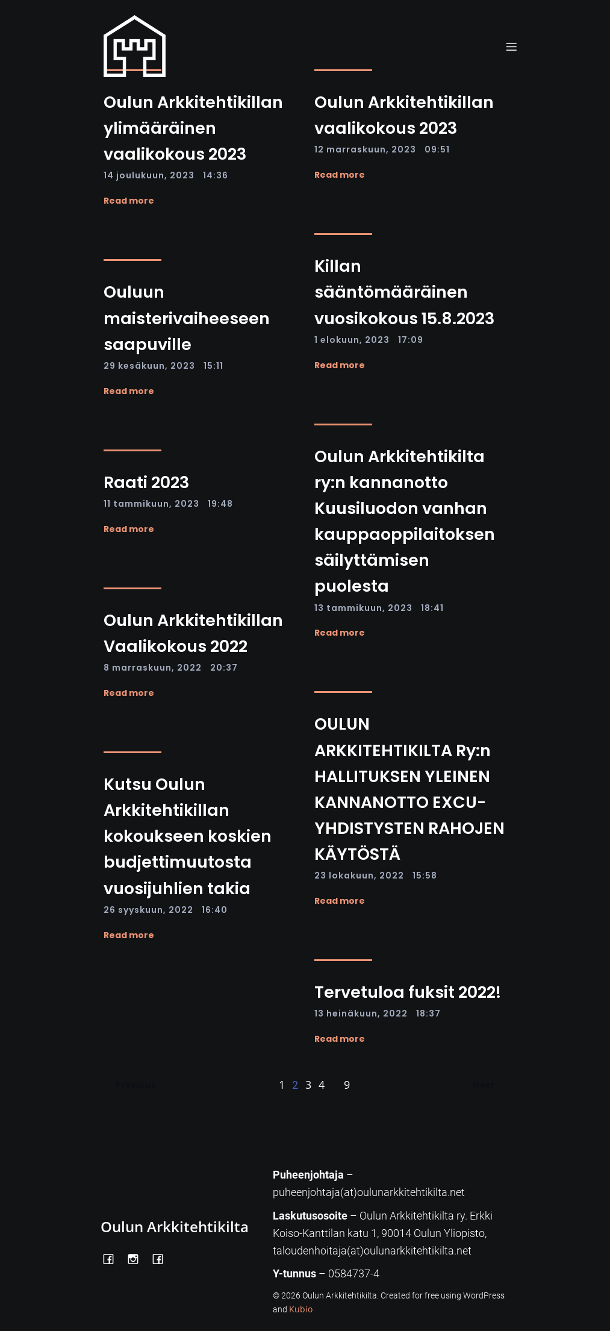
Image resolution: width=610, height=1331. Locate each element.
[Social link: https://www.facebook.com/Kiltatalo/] (162, 1258)
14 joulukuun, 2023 (149, 175)
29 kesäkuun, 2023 (149, 366)
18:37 (428, 1013)
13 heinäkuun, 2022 (361, 1013)
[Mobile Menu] (512, 46)
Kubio (301, 1309)
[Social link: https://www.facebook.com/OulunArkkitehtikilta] (113, 1258)
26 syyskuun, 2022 (148, 910)
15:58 (424, 875)
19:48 (220, 504)
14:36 (215, 175)
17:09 (410, 340)
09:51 (437, 149)
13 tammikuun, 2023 (363, 608)
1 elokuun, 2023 (352, 340)
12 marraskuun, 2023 (365, 149)
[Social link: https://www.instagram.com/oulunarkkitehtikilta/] (137, 1258)
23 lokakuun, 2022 (359, 875)
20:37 (224, 668)
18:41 (432, 608)
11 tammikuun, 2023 (151, 504)
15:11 (213, 366)
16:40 (215, 910)
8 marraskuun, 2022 (153, 668)
